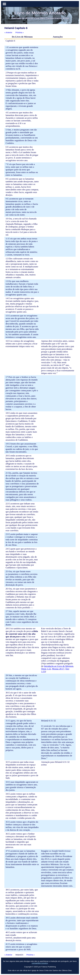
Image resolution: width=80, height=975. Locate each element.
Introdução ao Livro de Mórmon (58, 666)
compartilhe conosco (40, 963)
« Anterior (8, 32)
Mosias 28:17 (58, 668)
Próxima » (19, 32)
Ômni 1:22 (46, 668)
